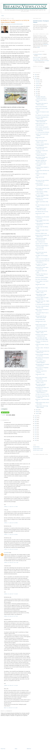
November (38, 81)
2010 (36, 440)
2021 (36, 419)
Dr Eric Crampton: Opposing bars (41, 127)
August (37, 87)
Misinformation (19, 24)
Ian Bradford (13, 24)
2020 (36, 421)
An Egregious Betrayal (37, 54)
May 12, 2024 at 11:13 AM (10, 707)
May (37, 93)
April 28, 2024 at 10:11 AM (11, 562)
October (37, 83)
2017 (36, 427)
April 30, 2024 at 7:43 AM (11, 685)
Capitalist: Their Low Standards (41, 243)
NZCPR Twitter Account (38, 450)
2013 (36, 434)
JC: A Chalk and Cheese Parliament (42, 132)
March (37, 409)
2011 (36, 438)
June (37, 91)
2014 (36, 432)
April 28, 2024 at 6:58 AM (11, 549)
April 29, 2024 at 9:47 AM (11, 616)
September (38, 85)
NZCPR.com (45, 44)
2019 (36, 423)
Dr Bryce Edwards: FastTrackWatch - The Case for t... (41, 185)
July (37, 89)
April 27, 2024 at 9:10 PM (11, 522)
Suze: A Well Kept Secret (40, 241)
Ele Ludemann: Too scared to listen (42, 115)
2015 (36, 431)
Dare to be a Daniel (37, 57)
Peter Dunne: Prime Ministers (41, 279)
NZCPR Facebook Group (38, 448)
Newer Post (3, 748)
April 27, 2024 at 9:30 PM (11, 534)
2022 (36, 417)
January (37, 413)
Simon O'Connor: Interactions (41, 106)
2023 (36, 415)
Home (2, 15)
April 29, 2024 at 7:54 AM (11, 593)
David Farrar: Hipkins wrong (41, 233)
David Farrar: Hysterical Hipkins (41, 277)
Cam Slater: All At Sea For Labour (42, 394)
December (38, 79)
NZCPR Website (36, 446)
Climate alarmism (7, 24)
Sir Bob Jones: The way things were (42, 258)
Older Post (29, 748)
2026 (36, 74)
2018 (36, 425)
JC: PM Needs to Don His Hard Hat (42, 304)
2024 (36, 78)
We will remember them (40, 319)
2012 (36, 436)
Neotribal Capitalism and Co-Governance (41, 60)
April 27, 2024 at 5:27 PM (11, 506)
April (37, 95)
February (37, 411)
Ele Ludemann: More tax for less (41, 211)
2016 (36, 429)
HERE (38, 47)
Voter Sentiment (36, 59)
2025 (36, 76)
